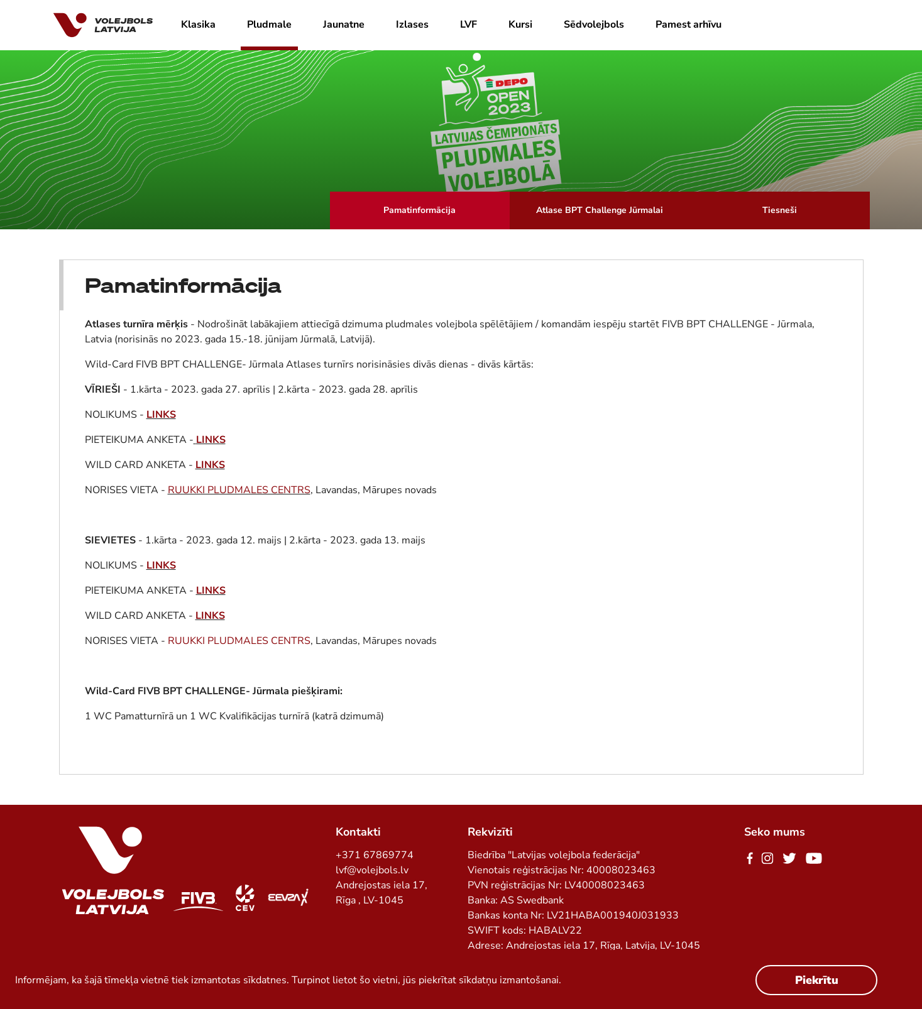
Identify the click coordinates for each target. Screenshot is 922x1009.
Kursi (520, 24)
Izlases (412, 24)
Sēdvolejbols (594, 24)
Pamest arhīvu (689, 24)
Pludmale (269, 24)
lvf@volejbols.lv (372, 870)
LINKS (161, 415)
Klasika (198, 24)
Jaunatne (344, 24)
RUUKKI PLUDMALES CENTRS (239, 490)
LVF (468, 24)
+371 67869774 (375, 855)
